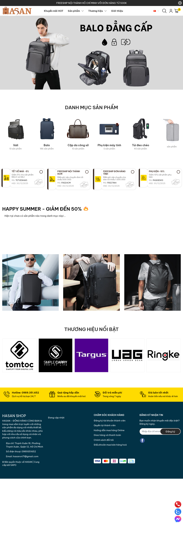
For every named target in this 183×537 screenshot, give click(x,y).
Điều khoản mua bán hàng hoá (110, 444)
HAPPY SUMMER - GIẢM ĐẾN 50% (42, 209)
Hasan (28, 462)
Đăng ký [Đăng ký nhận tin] (170, 431)
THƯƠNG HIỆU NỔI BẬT (91, 329)
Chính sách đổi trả (104, 440)
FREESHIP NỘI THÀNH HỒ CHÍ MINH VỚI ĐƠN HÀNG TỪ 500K (91, 2)
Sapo (13, 465)
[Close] (180, 3)
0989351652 (29, 451)
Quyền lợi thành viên (105, 425)
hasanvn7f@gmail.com (25, 456)
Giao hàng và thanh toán (107, 435)
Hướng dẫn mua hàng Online (109, 430)
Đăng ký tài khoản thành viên (109, 420)
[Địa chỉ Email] (160, 431)
